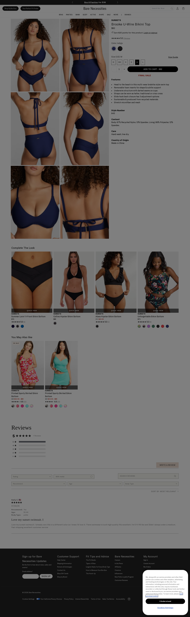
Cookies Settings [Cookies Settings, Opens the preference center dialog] (165, 608)
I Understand (165, 601)
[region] (165, 592)
